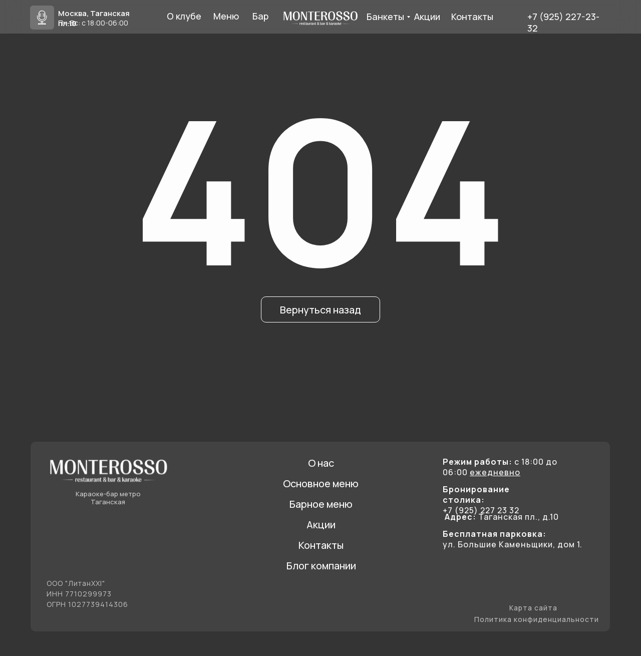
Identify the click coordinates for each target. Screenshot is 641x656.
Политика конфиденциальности (536, 619)
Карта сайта (533, 607)
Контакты (321, 545)
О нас (321, 463)
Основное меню (321, 483)
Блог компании (321, 565)
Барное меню (321, 504)
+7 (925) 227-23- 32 (563, 22)
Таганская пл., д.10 (502, 516)
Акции (321, 524)
